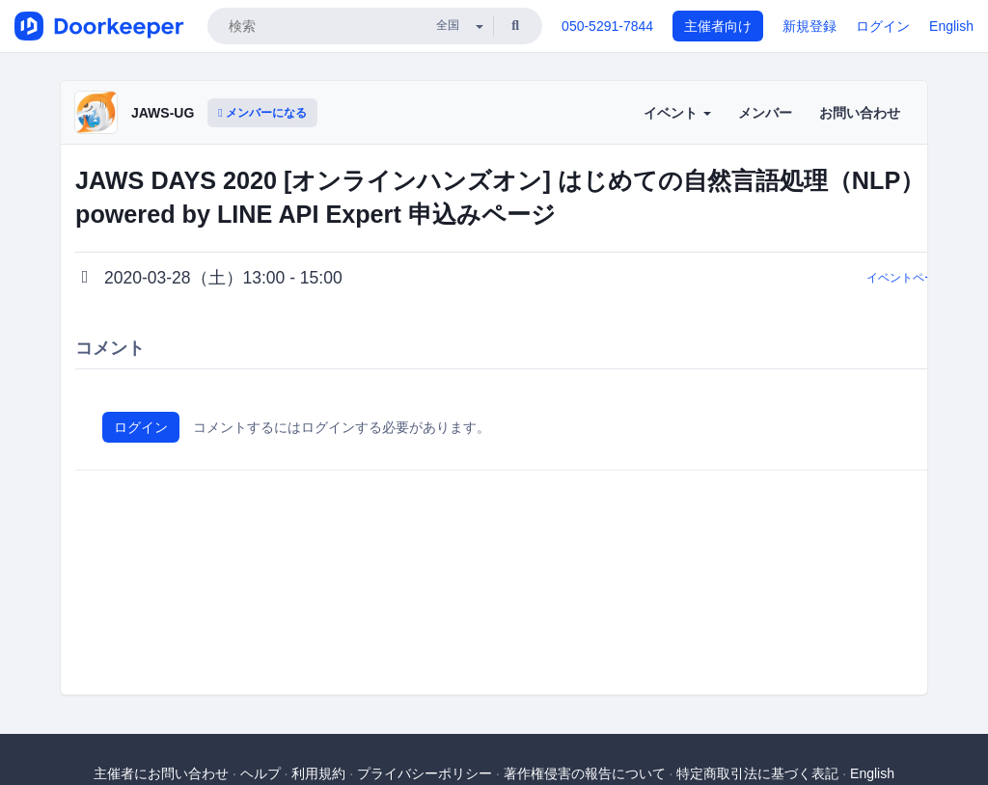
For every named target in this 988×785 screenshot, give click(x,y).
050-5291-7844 (607, 26)
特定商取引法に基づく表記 (757, 773)
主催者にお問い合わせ (161, 773)
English (951, 26)
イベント (677, 113)
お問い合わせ (859, 113)
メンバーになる (262, 113)
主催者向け (718, 26)
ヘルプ (260, 773)
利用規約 (318, 773)
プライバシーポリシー (424, 773)
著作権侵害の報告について (585, 773)
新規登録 (809, 26)
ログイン (883, 26)
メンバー (765, 113)
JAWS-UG (162, 113)
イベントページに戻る (924, 277)
